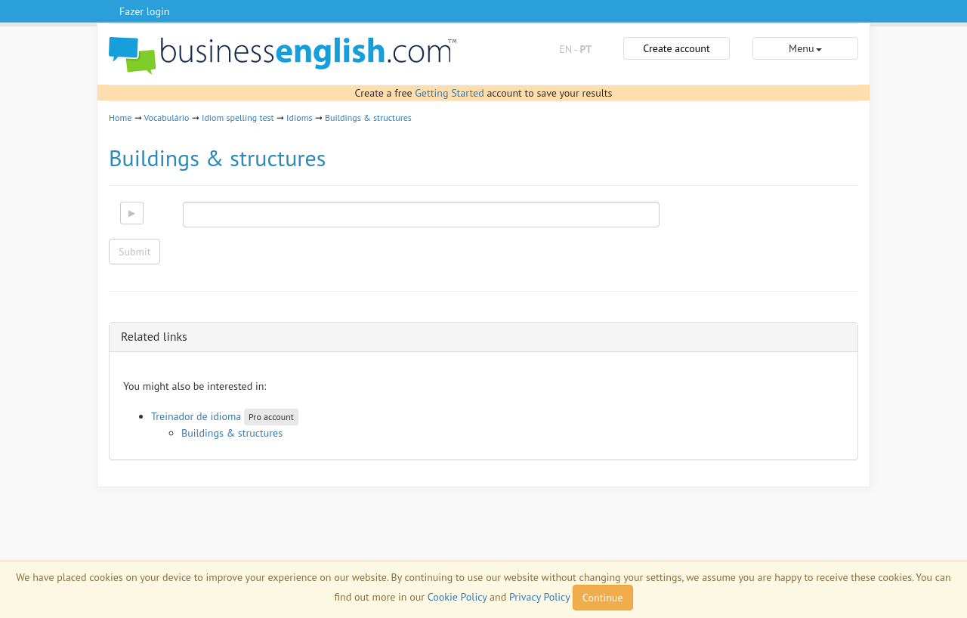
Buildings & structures (368, 117)
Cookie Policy (457, 597)
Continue (602, 597)
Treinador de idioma (196, 416)
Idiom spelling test (238, 117)
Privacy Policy (539, 597)
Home (120, 117)
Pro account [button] (271, 416)
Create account (676, 48)
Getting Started (449, 93)
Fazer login (144, 11)
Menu (805, 48)
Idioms (299, 117)
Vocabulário (166, 117)
